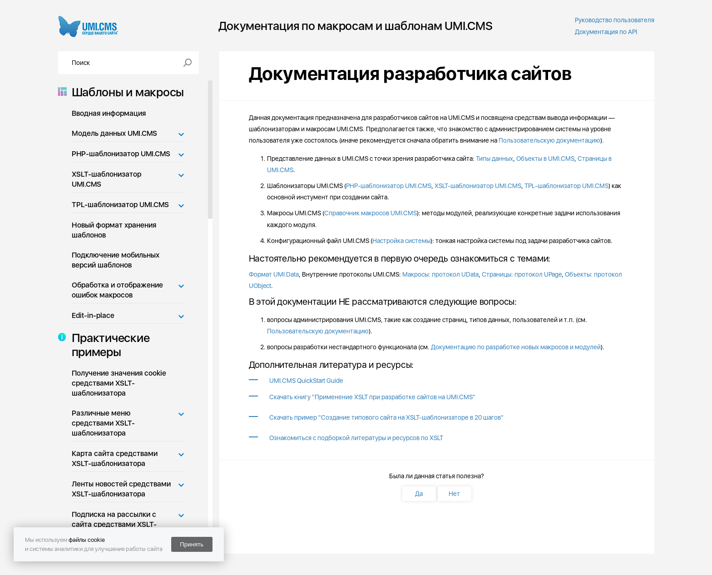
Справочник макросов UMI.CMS (370, 213)
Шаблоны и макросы (125, 92)
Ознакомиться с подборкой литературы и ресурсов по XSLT (356, 437)
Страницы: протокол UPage (522, 274)
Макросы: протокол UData (440, 274)
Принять (191, 544)
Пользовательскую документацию (549, 140)
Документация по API (606, 31)
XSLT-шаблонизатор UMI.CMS (106, 179)
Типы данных (494, 158)
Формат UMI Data (274, 274)
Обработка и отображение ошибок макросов (117, 290)
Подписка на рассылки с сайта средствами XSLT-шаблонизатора (114, 524)
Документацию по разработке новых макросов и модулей (516, 347)
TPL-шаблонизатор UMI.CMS (120, 204)
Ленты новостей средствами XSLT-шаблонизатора (121, 489)
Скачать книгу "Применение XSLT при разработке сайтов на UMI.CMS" (372, 397)
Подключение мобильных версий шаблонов (115, 260)
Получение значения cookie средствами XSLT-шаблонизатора (119, 383)
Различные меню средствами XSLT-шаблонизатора (103, 423)
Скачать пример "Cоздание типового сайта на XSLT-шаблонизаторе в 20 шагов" (386, 417)
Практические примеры (108, 345)
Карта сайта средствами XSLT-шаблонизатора (115, 458)
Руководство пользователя (614, 20)
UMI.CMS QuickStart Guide (306, 380)
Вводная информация (109, 113)
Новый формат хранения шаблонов (114, 230)
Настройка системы (401, 240)
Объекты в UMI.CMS (545, 158)
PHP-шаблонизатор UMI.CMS (121, 153)
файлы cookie (87, 539)
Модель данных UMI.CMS (114, 133)
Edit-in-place (93, 315)
